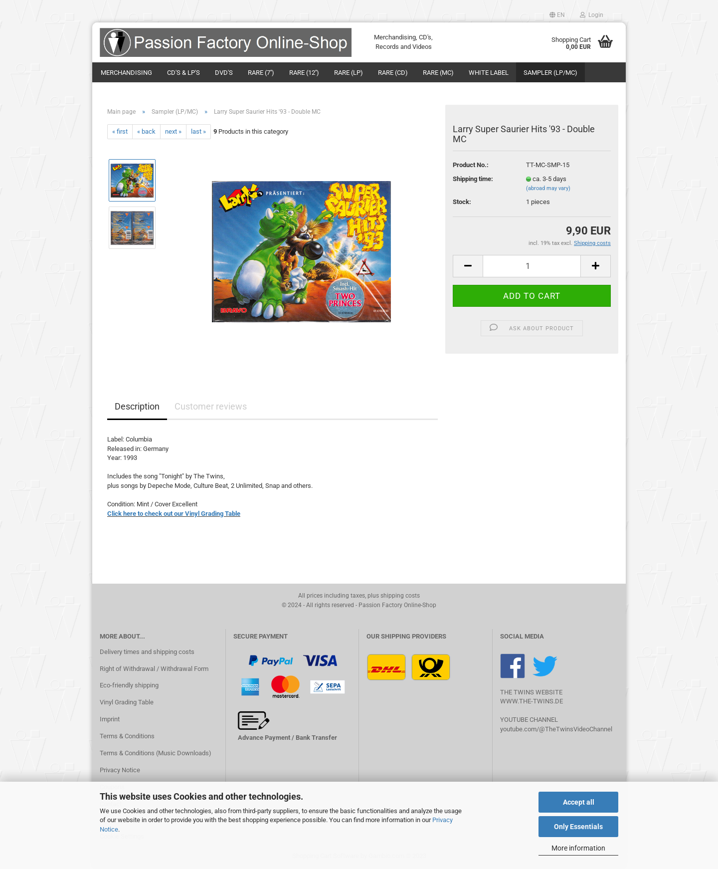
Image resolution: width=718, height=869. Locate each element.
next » (173, 131)
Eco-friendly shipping (129, 685)
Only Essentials (578, 827)
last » (198, 131)
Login (591, 14)
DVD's (224, 72)
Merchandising (126, 72)
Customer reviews (211, 406)
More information (578, 848)
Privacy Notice (120, 770)
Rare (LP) (348, 72)
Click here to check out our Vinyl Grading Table (173, 513)
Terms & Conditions (127, 736)
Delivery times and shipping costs (147, 651)
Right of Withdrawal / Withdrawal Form (154, 668)
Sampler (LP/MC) (550, 72)
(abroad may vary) (548, 188)
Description (137, 406)
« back (146, 131)
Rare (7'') (261, 72)
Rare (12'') (304, 72)
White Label (489, 72)
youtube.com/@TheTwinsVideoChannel (556, 729)
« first (120, 131)
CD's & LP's (183, 72)
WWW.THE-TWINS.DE (531, 701)
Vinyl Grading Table (127, 702)
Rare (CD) (393, 72)
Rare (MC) (438, 72)
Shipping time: (473, 179)
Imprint (110, 719)
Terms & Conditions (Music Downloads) (155, 753)
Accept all (578, 802)
